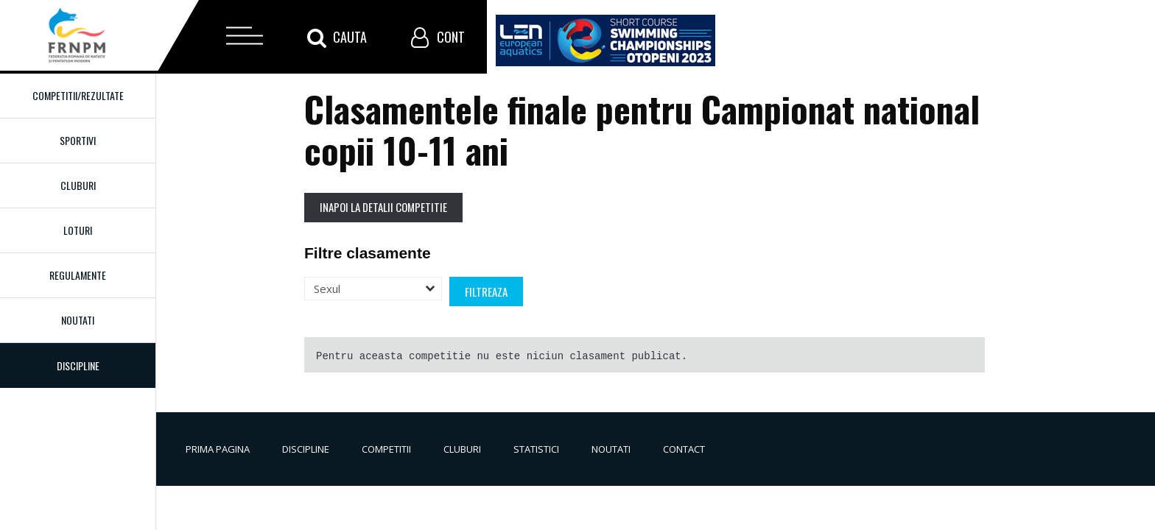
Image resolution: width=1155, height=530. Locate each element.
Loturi (77, 230)
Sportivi (78, 140)
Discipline (305, 449)
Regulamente (77, 275)
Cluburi (78, 185)
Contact (684, 449)
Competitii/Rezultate (78, 95)
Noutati (77, 320)
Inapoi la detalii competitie (383, 207)
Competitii (386, 449)
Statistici (536, 449)
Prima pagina (218, 449)
